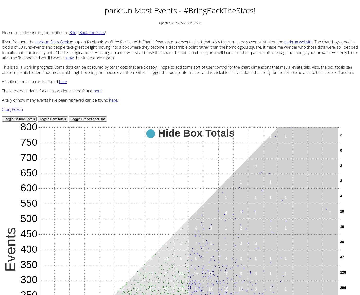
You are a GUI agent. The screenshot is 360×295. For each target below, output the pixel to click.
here (63, 81)
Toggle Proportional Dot (88, 119)
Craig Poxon (12, 109)
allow (69, 58)
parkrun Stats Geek (52, 42)
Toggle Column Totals (19, 119)
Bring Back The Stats (87, 32)
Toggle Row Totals (53, 119)
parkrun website (298, 42)
